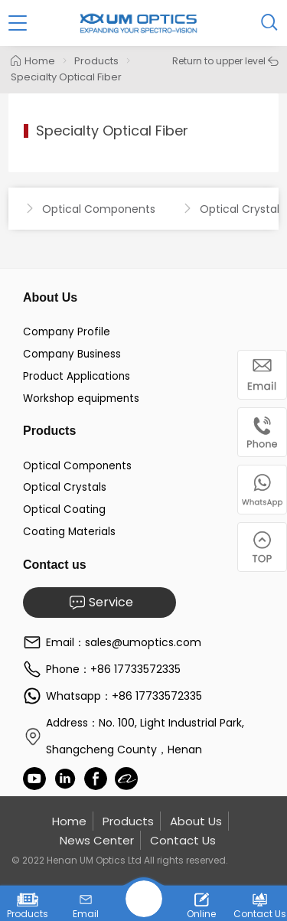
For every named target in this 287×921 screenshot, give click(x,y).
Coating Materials (69, 531)
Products (96, 61)
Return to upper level (225, 60)
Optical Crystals (64, 487)
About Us (196, 821)
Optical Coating (64, 509)
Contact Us (183, 840)
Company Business (72, 354)
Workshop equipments (81, 398)
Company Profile (66, 332)
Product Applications (76, 376)
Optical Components (77, 466)
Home (33, 61)
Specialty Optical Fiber (66, 77)
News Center (97, 840)
